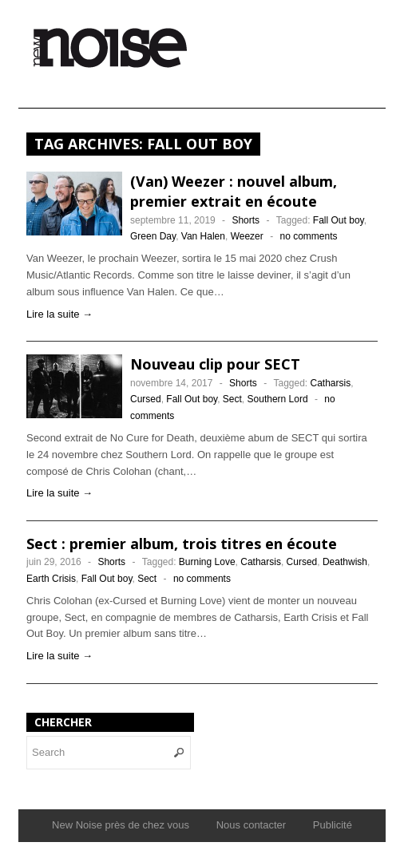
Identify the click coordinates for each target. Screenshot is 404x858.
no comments (308, 236)
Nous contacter (251, 825)
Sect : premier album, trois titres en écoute (181, 543)
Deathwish (345, 561)
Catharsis (331, 383)
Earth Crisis (51, 578)
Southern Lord (278, 399)
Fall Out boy (338, 220)
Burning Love (207, 561)
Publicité (332, 825)
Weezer (247, 236)
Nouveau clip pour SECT (215, 364)
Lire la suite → (59, 314)
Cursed (145, 399)
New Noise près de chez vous (120, 825)
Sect (232, 399)
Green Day (153, 236)
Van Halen (203, 236)
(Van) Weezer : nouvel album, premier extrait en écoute (233, 191)
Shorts (245, 220)
